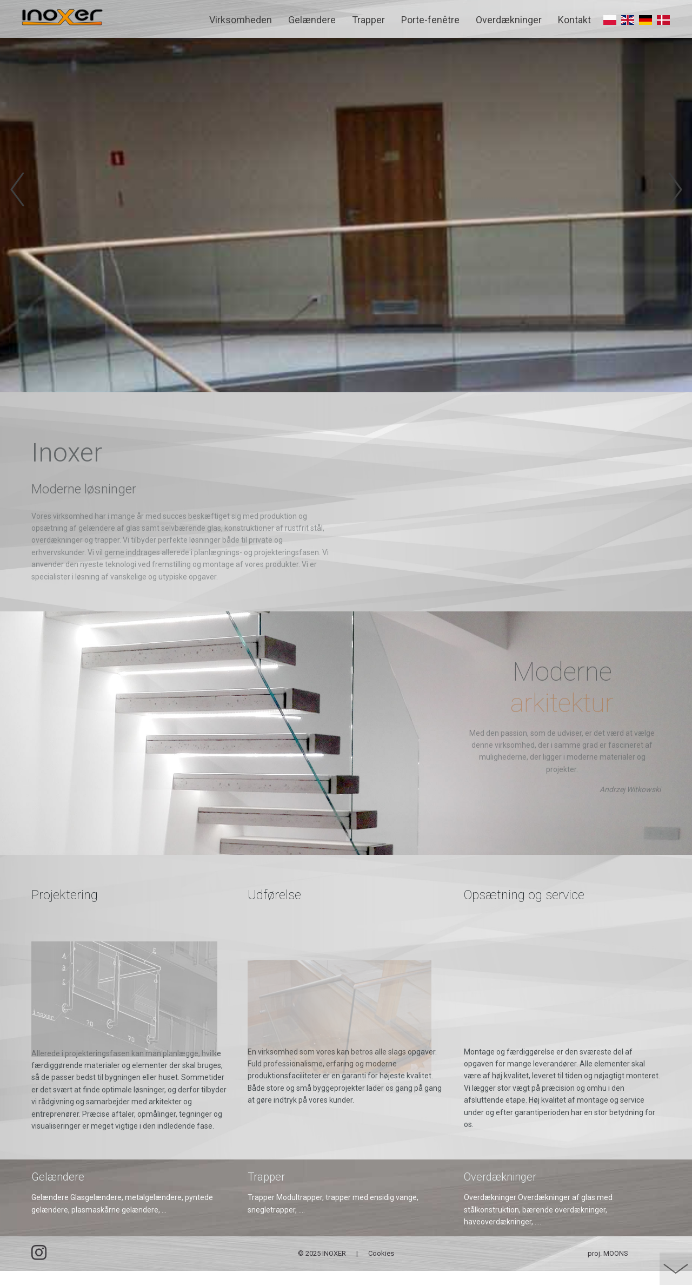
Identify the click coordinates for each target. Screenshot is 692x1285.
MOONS (615, 1267)
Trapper (368, 19)
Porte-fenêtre (430, 19)
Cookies (381, 1267)
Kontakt (574, 19)
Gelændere (312, 19)
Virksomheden (240, 19)
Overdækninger (509, 19)
